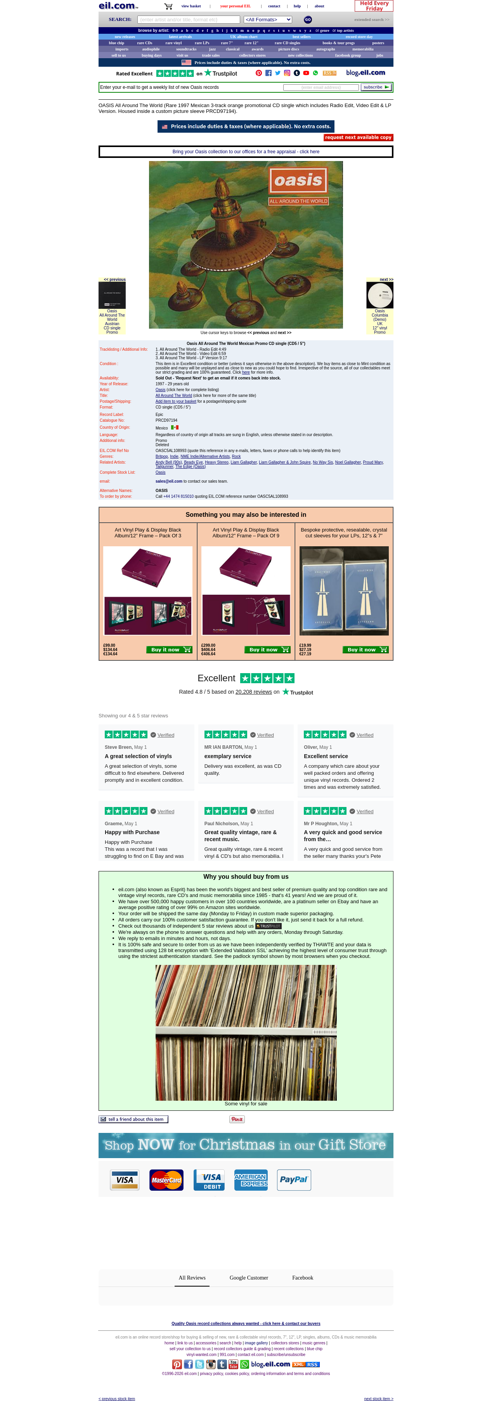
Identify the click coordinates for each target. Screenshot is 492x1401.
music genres (313, 1343)
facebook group (348, 55)
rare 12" (251, 43)
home (169, 1343)
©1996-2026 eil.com (179, 1374)
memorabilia (362, 49)
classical (232, 49)
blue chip (116, 43)
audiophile (151, 49)
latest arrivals (180, 37)
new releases (125, 37)
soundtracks (186, 49)
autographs (325, 49)
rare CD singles (287, 43)
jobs (379, 55)
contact (274, 6)
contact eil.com (251, 1355)
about (319, 6)
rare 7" (227, 43)
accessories (206, 1343)
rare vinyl (174, 43)
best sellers (301, 37)
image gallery (256, 1343)
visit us (182, 55)
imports (121, 49)
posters (378, 43)
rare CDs (144, 43)
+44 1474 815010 (178, 496)
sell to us (119, 55)
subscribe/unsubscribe (286, 1355)
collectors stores (252, 55)
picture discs (288, 49)
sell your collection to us (190, 1349)
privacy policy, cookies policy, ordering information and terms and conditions (265, 1374)
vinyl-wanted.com (202, 1355)
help (297, 6)
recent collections (289, 1349)
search (225, 1343)
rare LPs (202, 43)
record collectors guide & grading (242, 1349)
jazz (212, 49)
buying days (151, 55)
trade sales (211, 55)
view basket (191, 6)
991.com (227, 1355)
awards (257, 49)
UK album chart (244, 37)
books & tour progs (338, 43)
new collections (300, 55)
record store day (359, 37)
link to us (184, 1343)
